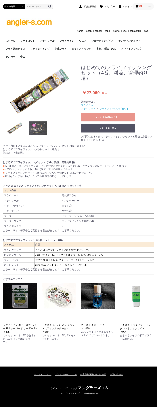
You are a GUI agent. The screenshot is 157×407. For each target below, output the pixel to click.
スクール (10, 40)
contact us (135, 31)
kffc (125, 31)
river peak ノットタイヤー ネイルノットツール (61, 265)
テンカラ (10, 56)
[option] (40, 91)
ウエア (82, 40)
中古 (22, 56)
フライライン (66, 40)
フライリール (47, 40)
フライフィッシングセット (114, 108)
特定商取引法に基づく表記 (93, 374)
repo (107, 31)
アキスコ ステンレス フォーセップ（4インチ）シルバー (66, 260)
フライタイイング (40, 48)
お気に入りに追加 (107, 128)
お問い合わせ (116, 374)
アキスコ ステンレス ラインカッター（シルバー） (63, 249)
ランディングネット (129, 40)
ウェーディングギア (102, 40)
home (80, 31)
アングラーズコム (78, 388)
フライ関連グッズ (15, 48)
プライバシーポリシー (66, 374)
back (146, 31)
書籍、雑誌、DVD (106, 48)
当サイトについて (42, 374)
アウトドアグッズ (131, 48)
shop (89, 31)
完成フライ (61, 48)
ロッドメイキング (81, 48)
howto (116, 31)
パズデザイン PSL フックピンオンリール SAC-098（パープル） (70, 255)
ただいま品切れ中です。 (108, 117)
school (98, 31)
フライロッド (27, 40)
